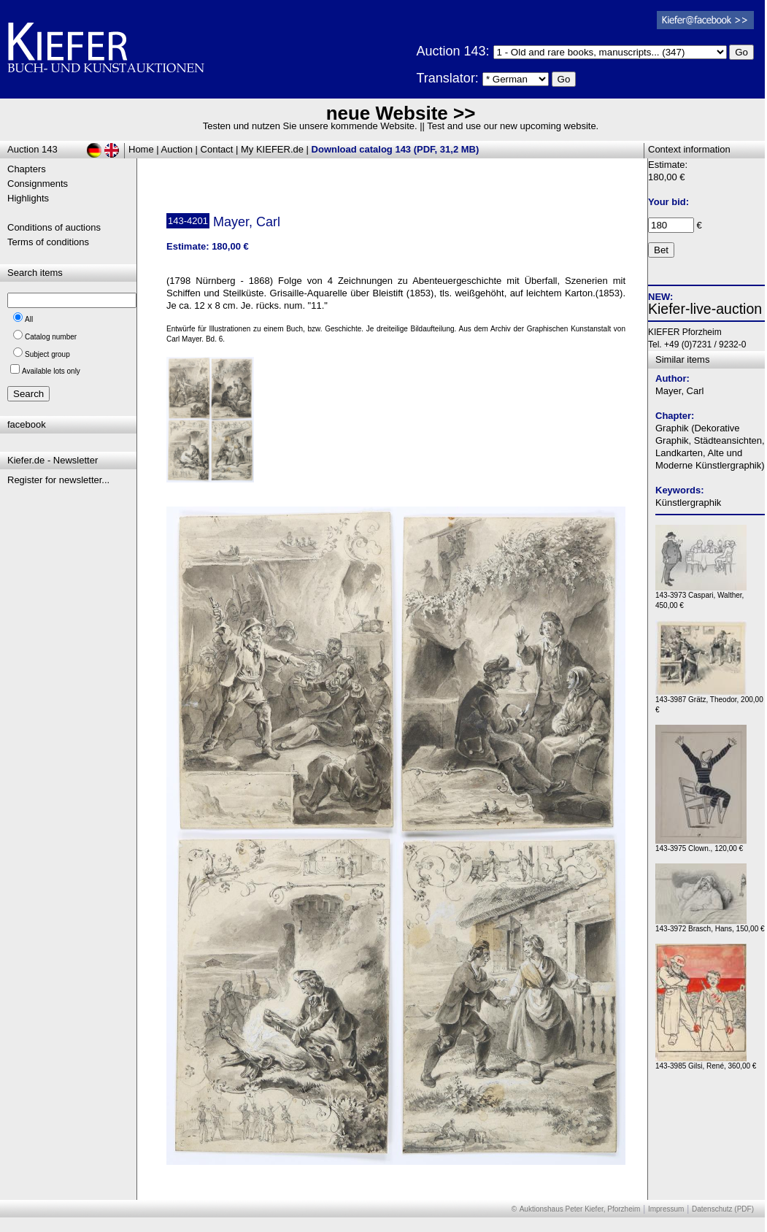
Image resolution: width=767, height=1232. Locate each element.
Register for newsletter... (58, 479)
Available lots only (51, 371)
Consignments (37, 183)
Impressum (666, 1209)
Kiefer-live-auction (705, 309)
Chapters (26, 168)
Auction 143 (32, 149)
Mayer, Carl (679, 390)
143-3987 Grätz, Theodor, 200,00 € (709, 701)
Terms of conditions (48, 241)
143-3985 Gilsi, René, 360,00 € (705, 1062)
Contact (217, 149)
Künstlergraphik (688, 502)
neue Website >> (401, 113)
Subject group (47, 354)
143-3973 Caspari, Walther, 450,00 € (701, 596)
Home (141, 149)
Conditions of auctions (54, 227)
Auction (177, 149)
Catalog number (51, 337)
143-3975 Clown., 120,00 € (701, 844)
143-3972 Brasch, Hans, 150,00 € (710, 925)
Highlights (28, 198)
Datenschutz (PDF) (723, 1209)
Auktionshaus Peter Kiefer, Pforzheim (580, 1209)
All (29, 319)
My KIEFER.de (272, 149)
